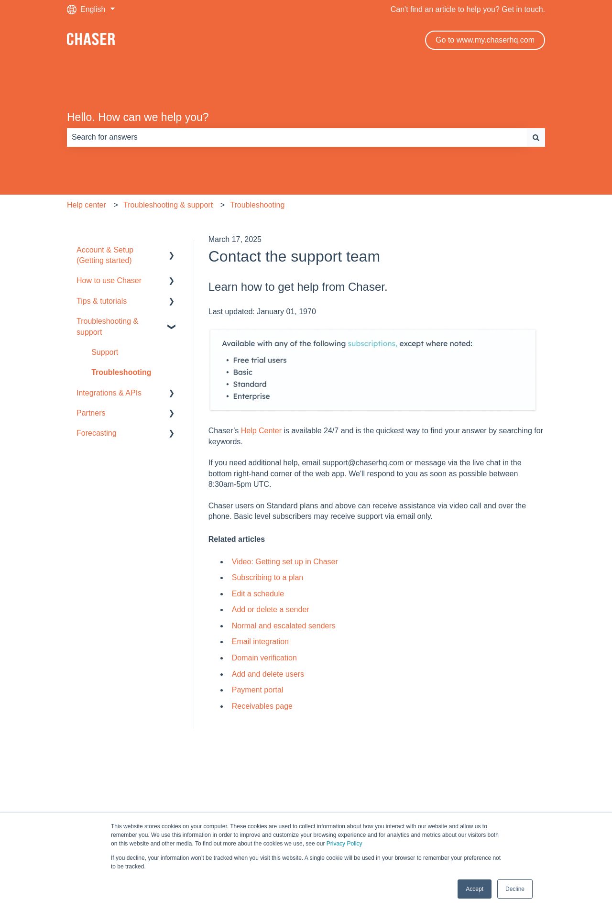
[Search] (536, 137)
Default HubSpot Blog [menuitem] (306, 781)
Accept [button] (474, 889)
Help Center (261, 431)
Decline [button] (515, 889)
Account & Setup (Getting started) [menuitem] (104, 255)
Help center (86, 205)
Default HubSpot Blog (171, 40)
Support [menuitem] (104, 352)
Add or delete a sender (270, 609)
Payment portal (258, 690)
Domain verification (265, 658)
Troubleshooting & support (168, 205)
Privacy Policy (344, 843)
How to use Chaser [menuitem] (109, 280)
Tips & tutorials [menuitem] (101, 301)
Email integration (260, 641)
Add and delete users (268, 674)
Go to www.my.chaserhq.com (485, 40)
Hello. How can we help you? (138, 117)
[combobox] (297, 137)
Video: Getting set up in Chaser (285, 562)
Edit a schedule (258, 594)
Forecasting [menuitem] (96, 433)
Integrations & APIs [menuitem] (109, 393)
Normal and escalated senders (284, 626)
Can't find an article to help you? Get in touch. (468, 9)
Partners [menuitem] (90, 413)
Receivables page (262, 706)
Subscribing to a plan (269, 577)
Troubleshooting (257, 205)
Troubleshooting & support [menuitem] (107, 326)
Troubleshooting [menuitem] (121, 372)
